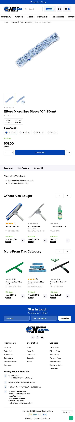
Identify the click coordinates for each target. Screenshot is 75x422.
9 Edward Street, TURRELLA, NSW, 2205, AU (24, 387)
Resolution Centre (56, 365)
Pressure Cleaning (10, 362)
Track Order (54, 369)
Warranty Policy (55, 358)
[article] (15, 223)
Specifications (23, 168)
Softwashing (8, 358)
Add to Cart (40, 153)
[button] (59, 9)
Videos (29, 362)
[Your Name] (17, 318)
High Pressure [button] (58, 17)
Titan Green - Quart (58, 226)
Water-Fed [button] (19, 17)
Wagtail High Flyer (12, 226)
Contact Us (31, 354)
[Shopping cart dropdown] (67, 9)
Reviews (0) (38, 168)
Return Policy (54, 354)
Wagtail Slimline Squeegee (34, 227)
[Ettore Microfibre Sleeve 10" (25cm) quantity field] (9, 152)
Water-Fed (7, 351)
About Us (30, 351)
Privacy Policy (55, 351)
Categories (30, 358)
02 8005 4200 (13, 376)
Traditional (7, 347)
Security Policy (55, 362)
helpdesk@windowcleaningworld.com (21, 382)
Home (29, 347)
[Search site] (26, 9)
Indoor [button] (30, 17)
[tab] (8, 168)
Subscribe (65, 318)
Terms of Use (54, 347)
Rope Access (8, 354)
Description (8, 168)
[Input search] (33, 9)
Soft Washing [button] (42, 17)
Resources (7, 365)
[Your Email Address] (44, 318)
